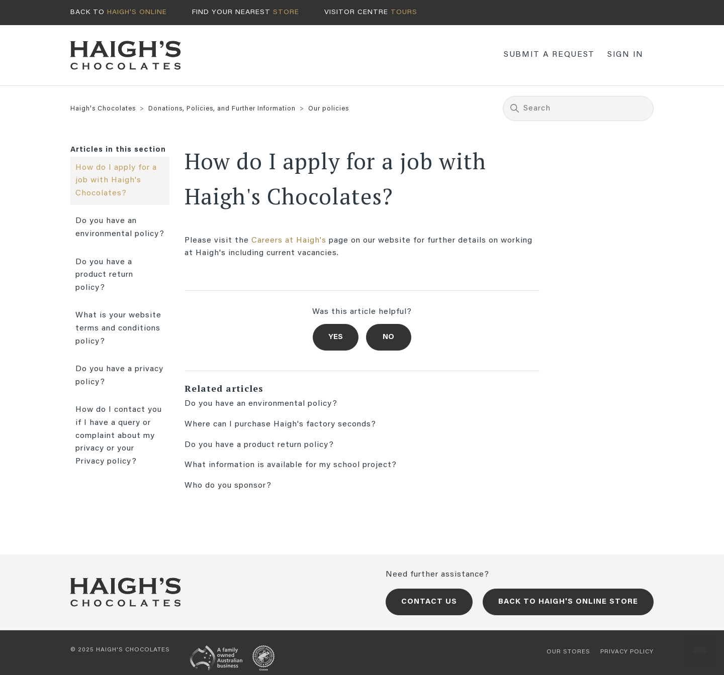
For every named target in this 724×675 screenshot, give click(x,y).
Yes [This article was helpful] (335, 337)
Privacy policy (627, 652)
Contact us (429, 602)
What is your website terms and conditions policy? (118, 328)
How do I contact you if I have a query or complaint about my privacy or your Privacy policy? (118, 435)
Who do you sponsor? (228, 486)
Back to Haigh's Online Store (568, 602)
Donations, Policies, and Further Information (222, 108)
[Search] (578, 108)
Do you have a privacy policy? (119, 375)
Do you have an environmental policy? (119, 227)
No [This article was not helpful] (388, 337)
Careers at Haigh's (288, 241)
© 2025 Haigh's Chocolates (120, 650)
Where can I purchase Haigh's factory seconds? (280, 424)
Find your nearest (245, 12)
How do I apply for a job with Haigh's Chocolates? (116, 180)
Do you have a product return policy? (104, 275)
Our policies (328, 108)
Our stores (568, 652)
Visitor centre (370, 12)
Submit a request (549, 55)
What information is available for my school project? (291, 465)
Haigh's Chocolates (103, 108)
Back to (118, 12)
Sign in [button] (625, 55)
